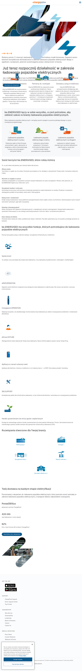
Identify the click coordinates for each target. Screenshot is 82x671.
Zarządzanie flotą (20, 459)
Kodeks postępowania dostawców (54, 660)
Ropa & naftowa (61, 459)
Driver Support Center (11, 602)
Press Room (8, 634)
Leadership (8, 618)
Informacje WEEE (68, 660)
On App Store (10, 585)
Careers (7, 623)
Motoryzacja (20, 445)
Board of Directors (10, 620)
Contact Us (8, 625)
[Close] (32, 644)
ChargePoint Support (11, 599)
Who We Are (8, 613)
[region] (17, 656)
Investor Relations (10, 637)
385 (11, 503)
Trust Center (8, 604)
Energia (60, 445)
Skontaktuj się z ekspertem (12, 85)
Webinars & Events (10, 639)
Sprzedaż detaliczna (40, 473)
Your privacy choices (18, 664)
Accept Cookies (17, 659)
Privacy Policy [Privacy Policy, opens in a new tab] (22, 655)
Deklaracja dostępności (38, 660)
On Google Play (11, 589)
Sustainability (9, 615)
